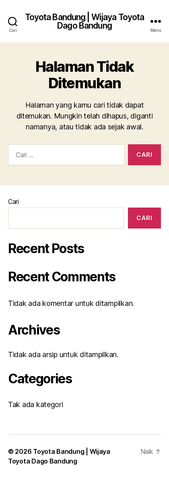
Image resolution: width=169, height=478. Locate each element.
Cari (13, 201)
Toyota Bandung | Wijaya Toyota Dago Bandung (84, 21)
